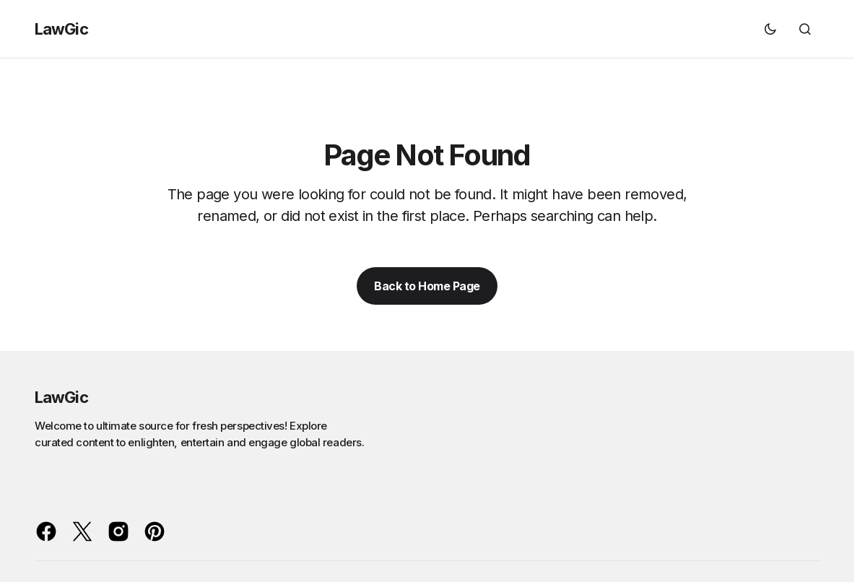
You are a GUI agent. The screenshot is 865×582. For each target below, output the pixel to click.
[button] (770, 28)
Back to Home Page (427, 286)
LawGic (61, 28)
